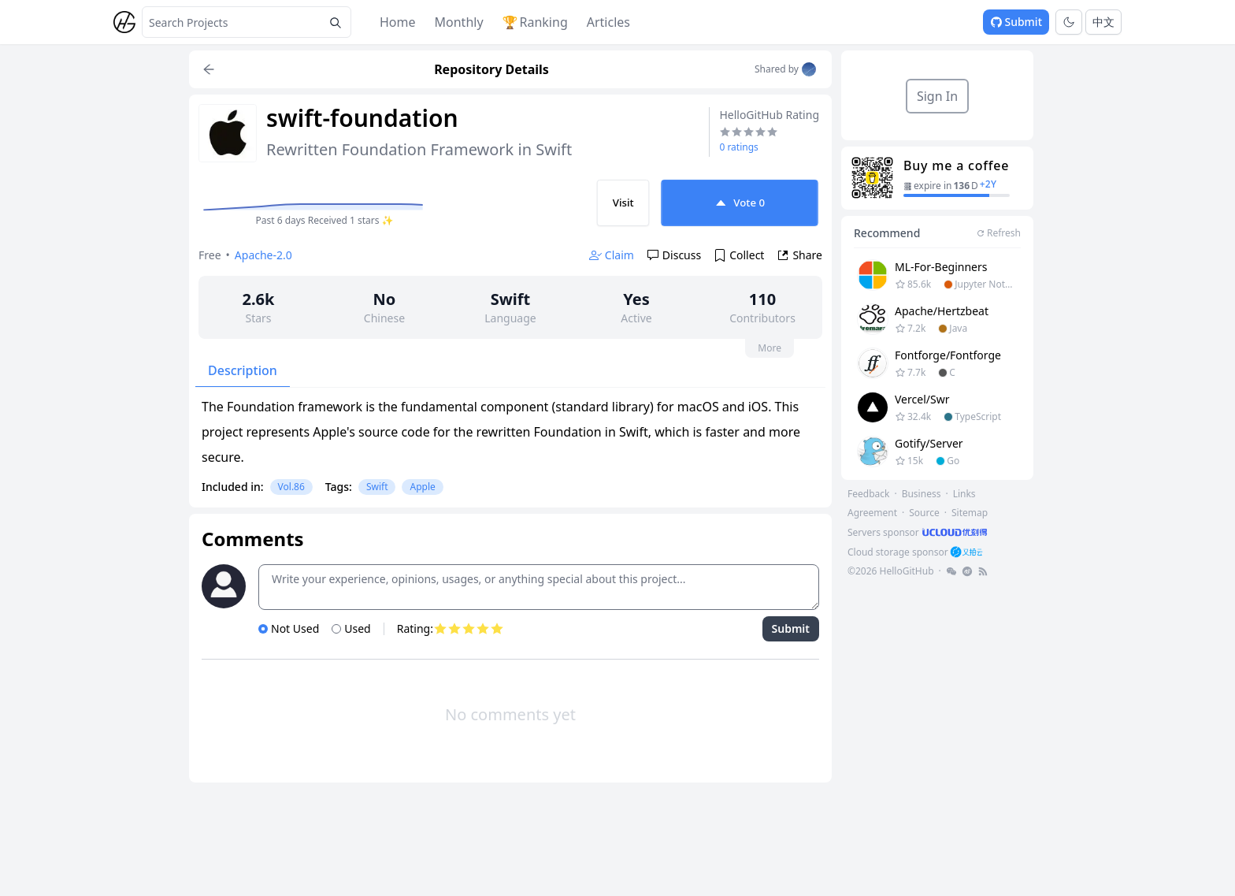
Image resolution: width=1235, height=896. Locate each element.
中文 (1103, 21)
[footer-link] (918, 532)
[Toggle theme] (1068, 22)
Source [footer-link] (924, 512)
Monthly (459, 22)
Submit (1016, 21)
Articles (608, 22)
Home (398, 22)
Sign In (937, 96)
